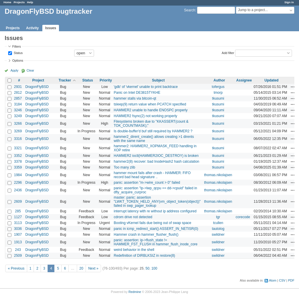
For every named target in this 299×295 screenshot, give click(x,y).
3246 (18, 110)
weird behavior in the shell (134, 250)
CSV (282, 280)
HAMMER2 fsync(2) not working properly (145, 116)
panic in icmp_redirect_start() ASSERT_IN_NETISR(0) (156, 229)
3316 (18, 139)
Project (38, 80)
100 (154, 268)
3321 (18, 148)
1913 (18, 242)
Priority (106, 80)
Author (219, 80)
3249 (18, 116)
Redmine (134, 292)
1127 (18, 217)
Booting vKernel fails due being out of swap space (152, 223)
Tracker (65, 80)
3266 (18, 124)
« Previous (16, 268)
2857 (18, 98)
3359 (18, 167)
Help (30, 2)
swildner (218, 234)
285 (18, 211)
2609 (18, 201)
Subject (158, 80)
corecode (243, 217)
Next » (93, 268)
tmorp (218, 93)
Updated (272, 80)
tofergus (218, 87)
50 (147, 268)
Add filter (228, 52)
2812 (18, 93)
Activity (32, 28)
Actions (293, 86)
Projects (19, 2)
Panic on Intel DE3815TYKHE (137, 93)
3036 (18, 229)
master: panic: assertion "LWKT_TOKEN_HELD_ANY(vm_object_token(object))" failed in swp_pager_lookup (157, 201)
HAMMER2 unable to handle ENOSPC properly (150, 110)
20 (81, 268)
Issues (50, 28)
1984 (18, 175)
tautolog (218, 229)
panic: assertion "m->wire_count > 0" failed (147, 183)
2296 (18, 183)
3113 (18, 223)
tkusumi (218, 98)
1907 (18, 234)
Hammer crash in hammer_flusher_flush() (146, 234)
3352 (18, 156)
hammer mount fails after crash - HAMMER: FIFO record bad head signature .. (152, 175)
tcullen (218, 223)
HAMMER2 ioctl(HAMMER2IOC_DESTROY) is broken (156, 156)
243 (18, 250)
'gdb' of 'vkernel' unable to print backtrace (146, 87)
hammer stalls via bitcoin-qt (135, 98)
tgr (218, 217)
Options (17, 60)
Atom (272, 280)
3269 (18, 131)
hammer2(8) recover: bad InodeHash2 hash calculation (156, 161)
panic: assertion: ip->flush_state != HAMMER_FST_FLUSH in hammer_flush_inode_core (155, 242)
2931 (18, 87)
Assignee (244, 80)
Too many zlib (124, 167)
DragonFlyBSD (37, 87)
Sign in (289, 2)
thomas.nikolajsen (218, 175)
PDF (291, 280)
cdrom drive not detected (133, 217)
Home (7, 2)
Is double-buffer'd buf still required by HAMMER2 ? (153, 131)
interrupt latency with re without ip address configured (155, 211)
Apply (14, 70)
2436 (18, 190)
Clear (30, 70)
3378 (18, 161)
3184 (18, 104)
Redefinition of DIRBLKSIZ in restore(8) (144, 256)
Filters (16, 46)
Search (189, 10)
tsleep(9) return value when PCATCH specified (150, 104)
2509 (18, 256)
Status (18, 52)
